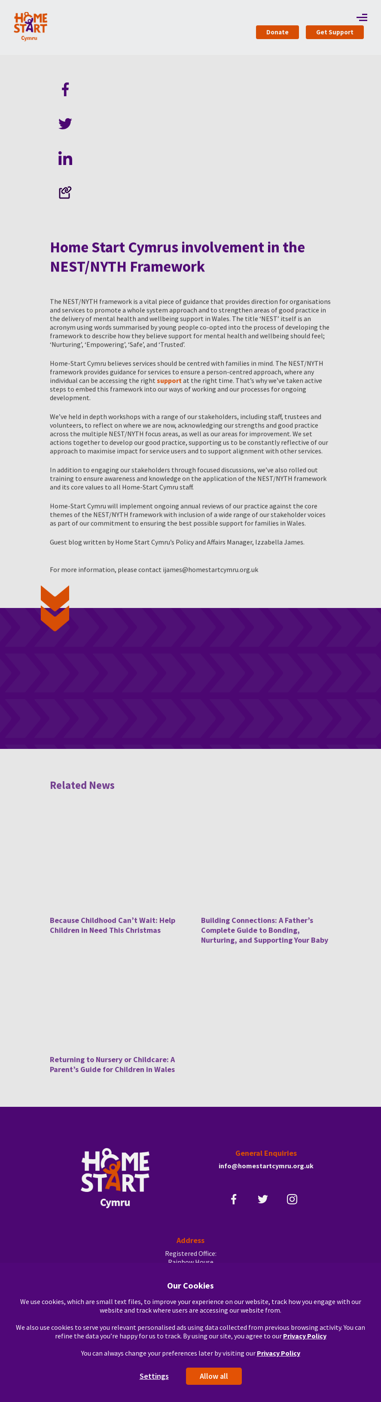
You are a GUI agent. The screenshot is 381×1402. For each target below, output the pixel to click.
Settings (154, 1376)
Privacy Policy (304, 1336)
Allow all (214, 1376)
